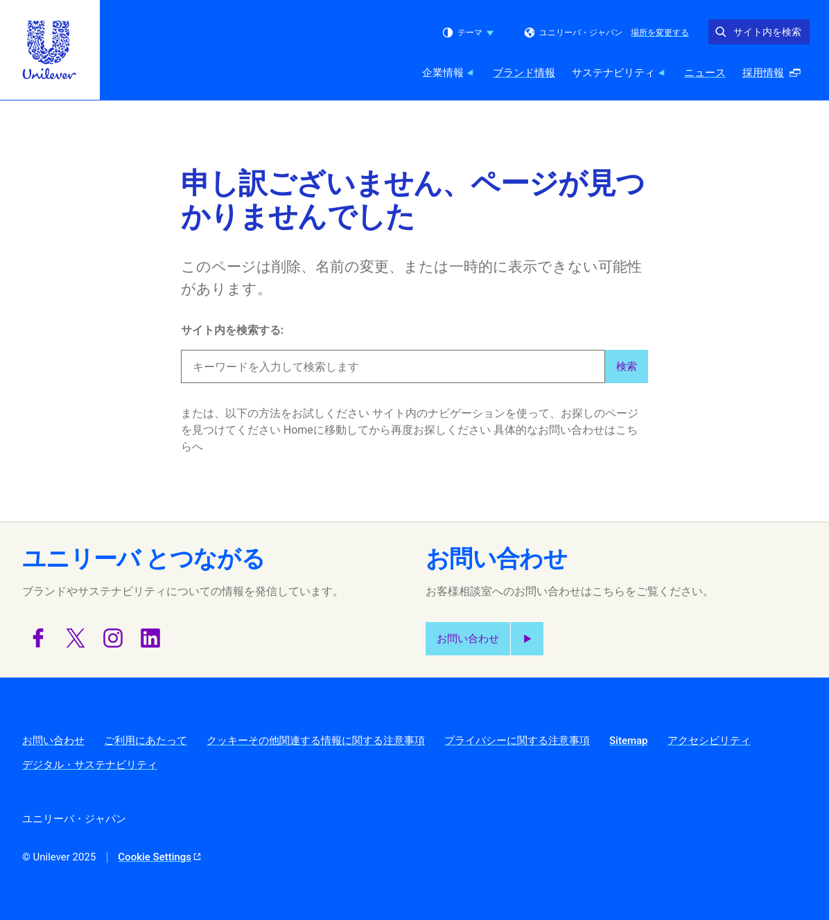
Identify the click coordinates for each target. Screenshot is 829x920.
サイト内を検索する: (232, 330)
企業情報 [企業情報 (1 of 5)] (449, 73)
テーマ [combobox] (468, 32)
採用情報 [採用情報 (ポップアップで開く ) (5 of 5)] (776, 77)
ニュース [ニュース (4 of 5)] (705, 73)
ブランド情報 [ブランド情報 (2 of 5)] (524, 73)
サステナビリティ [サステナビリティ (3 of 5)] (619, 73)
